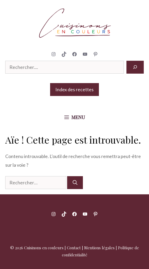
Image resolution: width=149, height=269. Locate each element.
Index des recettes (74, 89)
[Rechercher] (135, 67)
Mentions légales (99, 247)
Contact (74, 247)
